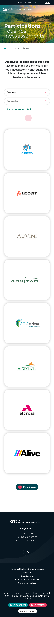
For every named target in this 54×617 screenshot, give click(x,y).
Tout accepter (18, 605)
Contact (27, 572)
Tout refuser (38, 605)
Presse (20, 2)
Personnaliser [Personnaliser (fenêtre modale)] (27, 611)
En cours (19, 109)
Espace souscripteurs (31, 2)
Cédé (28, 109)
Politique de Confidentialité (27, 579)
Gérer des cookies (27, 583)
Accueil (8, 48)
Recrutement (27, 576)
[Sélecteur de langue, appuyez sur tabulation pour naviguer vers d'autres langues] (47, 2)
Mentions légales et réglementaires (27, 569)
